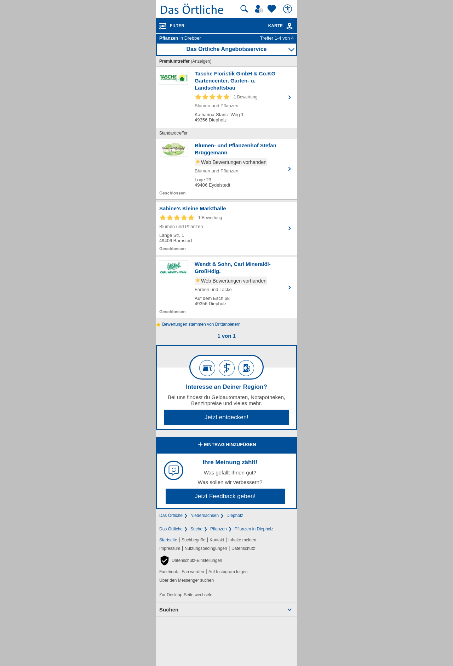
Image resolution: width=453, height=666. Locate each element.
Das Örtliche (171, 515)
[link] (289, 26)
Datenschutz (243, 548)
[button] (190, 560)
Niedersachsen (204, 515)
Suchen (168, 610)
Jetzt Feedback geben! (225, 496)
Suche (196, 528)
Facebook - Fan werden (181, 571)
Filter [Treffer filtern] (177, 25)
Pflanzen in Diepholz (254, 528)
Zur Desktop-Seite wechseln (185, 594)
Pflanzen (218, 528)
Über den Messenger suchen (186, 580)
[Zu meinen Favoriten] (272, 9)
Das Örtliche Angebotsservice (226, 49)
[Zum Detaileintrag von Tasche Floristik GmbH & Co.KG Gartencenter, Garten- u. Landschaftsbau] (226, 97)
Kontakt (217, 539)
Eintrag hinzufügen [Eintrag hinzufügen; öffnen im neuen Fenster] (226, 445)
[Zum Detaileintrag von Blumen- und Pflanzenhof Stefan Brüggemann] (226, 169)
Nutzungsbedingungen (206, 548)
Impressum (169, 548)
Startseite (168, 539)
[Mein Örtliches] (260, 9)
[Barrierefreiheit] (288, 9)
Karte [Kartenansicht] (281, 25)
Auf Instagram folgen (228, 571)
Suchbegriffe (193, 539)
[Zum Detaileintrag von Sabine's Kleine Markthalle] (226, 228)
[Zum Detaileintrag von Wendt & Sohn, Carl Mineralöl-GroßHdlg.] (226, 287)
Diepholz (234, 515)
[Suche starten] (244, 9)
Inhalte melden (242, 539)
